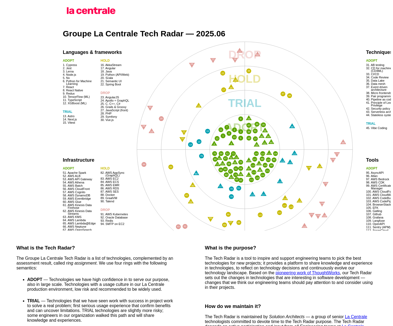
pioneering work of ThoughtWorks (307, 272)
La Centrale (356, 316)
